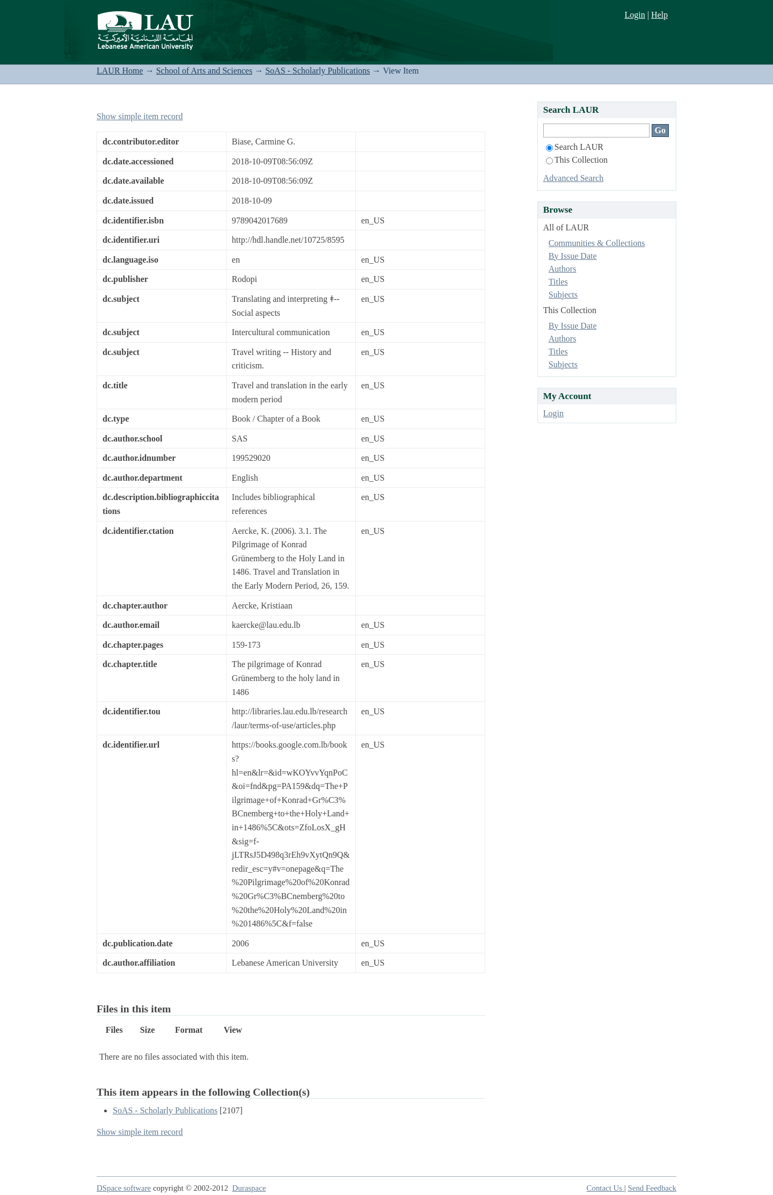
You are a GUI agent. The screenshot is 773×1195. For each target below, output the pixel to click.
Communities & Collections (597, 243)
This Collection (577, 159)
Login (634, 14)
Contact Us (605, 1188)
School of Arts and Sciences (204, 70)
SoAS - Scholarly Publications (317, 70)
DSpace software (124, 1188)
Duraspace (249, 1188)
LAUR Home (120, 70)
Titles (558, 281)
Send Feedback (652, 1188)
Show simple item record (140, 116)
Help (659, 14)
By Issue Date (573, 255)
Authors (563, 268)
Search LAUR (574, 146)
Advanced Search (573, 178)
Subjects (563, 294)
